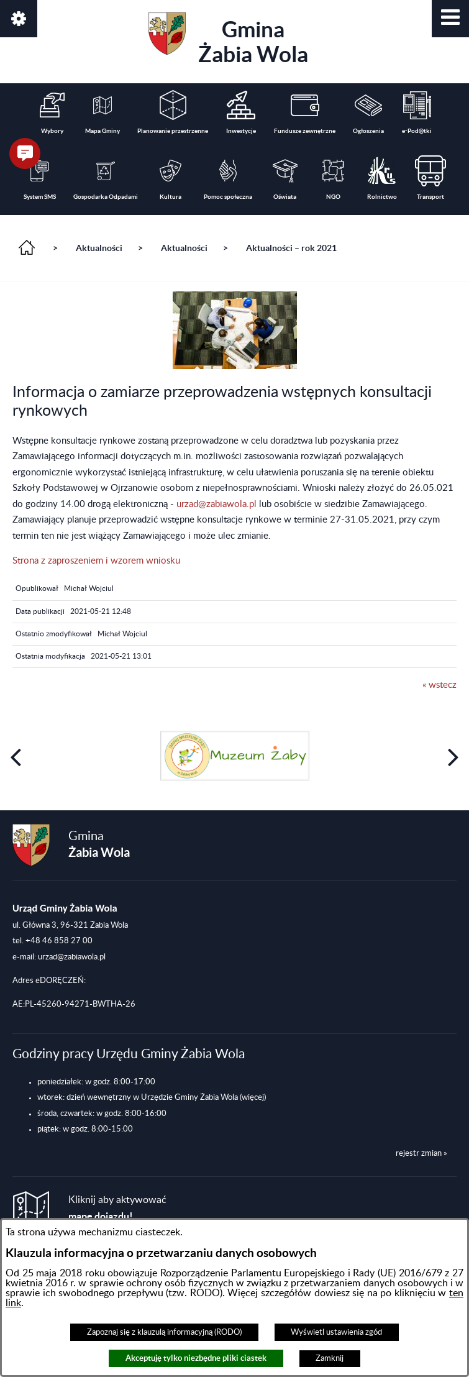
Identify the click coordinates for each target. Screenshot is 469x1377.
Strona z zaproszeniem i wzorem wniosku (96, 560)
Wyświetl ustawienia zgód (336, 1332)
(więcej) (253, 1097)
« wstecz (439, 685)
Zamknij (330, 1358)
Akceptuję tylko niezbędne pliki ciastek (195, 1358)
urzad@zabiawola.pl (216, 504)
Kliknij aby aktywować (117, 1208)
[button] (450, 18)
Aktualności (99, 248)
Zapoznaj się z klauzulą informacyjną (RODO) (164, 1332)
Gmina (228, 39)
